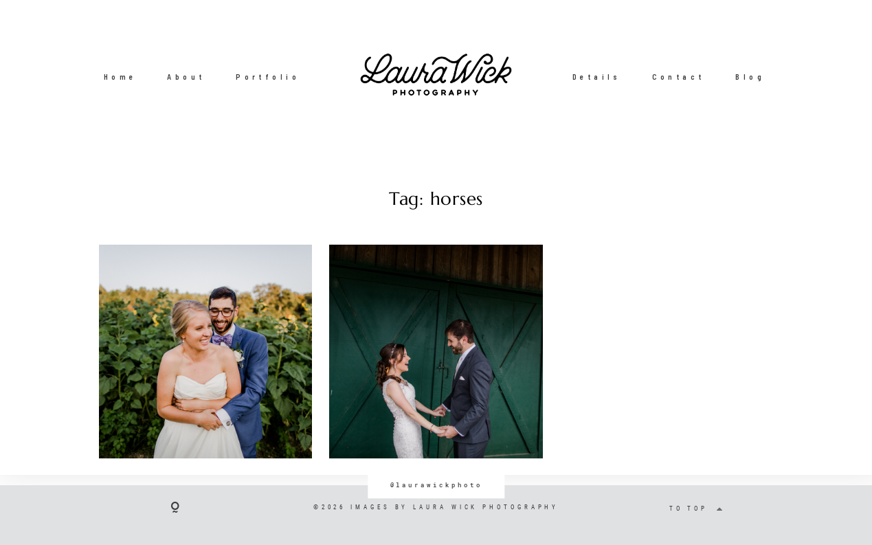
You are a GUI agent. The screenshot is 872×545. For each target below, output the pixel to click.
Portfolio (268, 76)
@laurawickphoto (436, 485)
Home (120, 76)
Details (596, 76)
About (186, 76)
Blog (750, 76)
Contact (678, 76)
